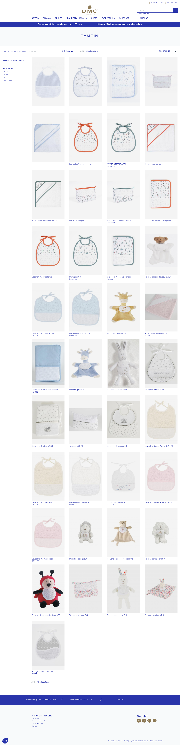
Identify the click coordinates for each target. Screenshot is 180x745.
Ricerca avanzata (143, 14)
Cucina (5, 74)
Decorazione (8, 80)
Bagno (5, 77)
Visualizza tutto (92, 51)
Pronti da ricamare (20, 51)
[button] (14, 68)
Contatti (34, 726)
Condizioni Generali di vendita (42, 721)
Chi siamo (35, 718)
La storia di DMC (37, 723)
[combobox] (167, 51)
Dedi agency (128, 741)
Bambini (6, 71)
